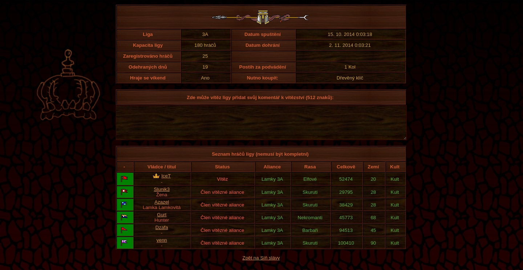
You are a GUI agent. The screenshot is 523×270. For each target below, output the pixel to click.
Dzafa (161, 234)
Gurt (161, 221)
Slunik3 (162, 196)
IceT (166, 182)
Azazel (161, 208)
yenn (162, 246)
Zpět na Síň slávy (261, 264)
